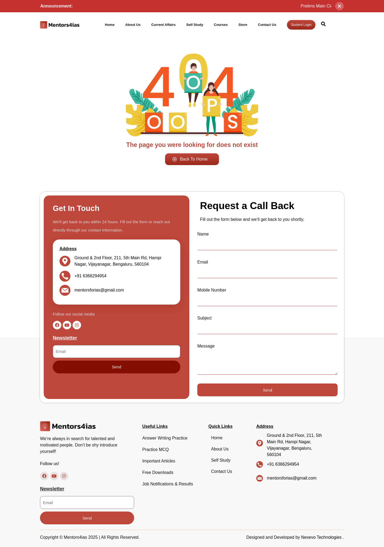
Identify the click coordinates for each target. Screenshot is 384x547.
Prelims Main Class (328, 6)
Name (203, 234)
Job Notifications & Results (167, 484)
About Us (133, 25)
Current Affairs (163, 25)
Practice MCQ (155, 449)
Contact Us (267, 25)
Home (109, 25)
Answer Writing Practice (164, 438)
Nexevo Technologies (322, 537)
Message (206, 346)
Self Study (194, 25)
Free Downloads (157, 472)
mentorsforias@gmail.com (99, 290)
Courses (221, 25)
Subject (204, 318)
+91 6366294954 (90, 276)
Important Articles (158, 461)
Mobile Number (211, 290)
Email (202, 262)
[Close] (339, 6)
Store (242, 25)
